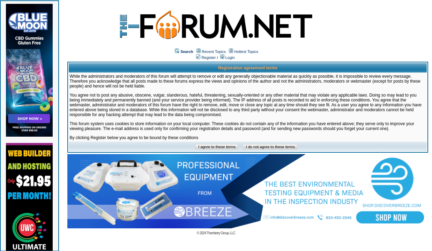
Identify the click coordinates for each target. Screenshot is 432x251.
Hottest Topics (246, 52)
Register (206, 57)
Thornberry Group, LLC (221, 233)
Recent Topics (214, 52)
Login (227, 57)
